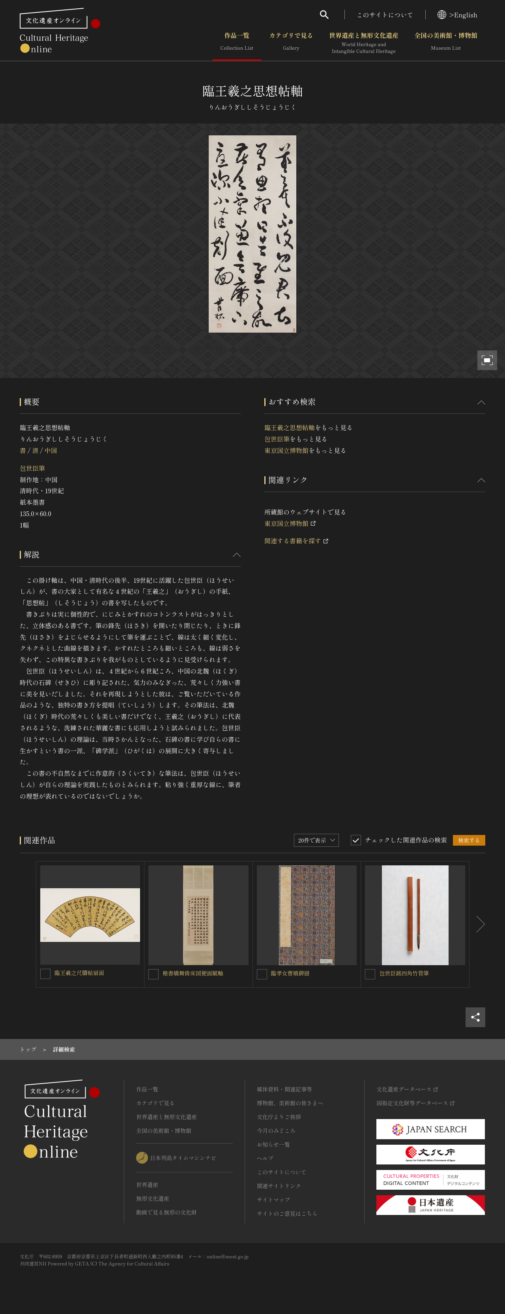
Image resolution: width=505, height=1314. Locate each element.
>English (457, 14)
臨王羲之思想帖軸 (289, 427)
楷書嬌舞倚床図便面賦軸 (193, 973)
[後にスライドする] (477, 924)
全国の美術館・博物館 (445, 43)
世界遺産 (147, 1185)
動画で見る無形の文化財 (166, 1212)
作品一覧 (237, 43)
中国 (51, 450)
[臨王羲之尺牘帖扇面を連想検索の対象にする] (45, 974)
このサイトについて (385, 14)
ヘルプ (265, 1158)
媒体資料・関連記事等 (284, 1089)
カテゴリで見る (291, 43)
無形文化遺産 (152, 1198)
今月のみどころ (276, 1130)
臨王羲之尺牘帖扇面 (79, 973)
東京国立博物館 (286, 450)
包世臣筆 (32, 468)
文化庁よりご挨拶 (279, 1117)
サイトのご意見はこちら (287, 1213)
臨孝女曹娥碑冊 (290, 973)
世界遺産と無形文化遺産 (363, 43)
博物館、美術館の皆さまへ (290, 1103)
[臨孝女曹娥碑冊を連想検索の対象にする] (262, 974)
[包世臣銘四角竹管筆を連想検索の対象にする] (370, 974)
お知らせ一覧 (273, 1144)
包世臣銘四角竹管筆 (404, 973)
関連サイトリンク (279, 1186)
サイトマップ (273, 1200)
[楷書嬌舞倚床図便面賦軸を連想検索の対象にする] (153, 974)
